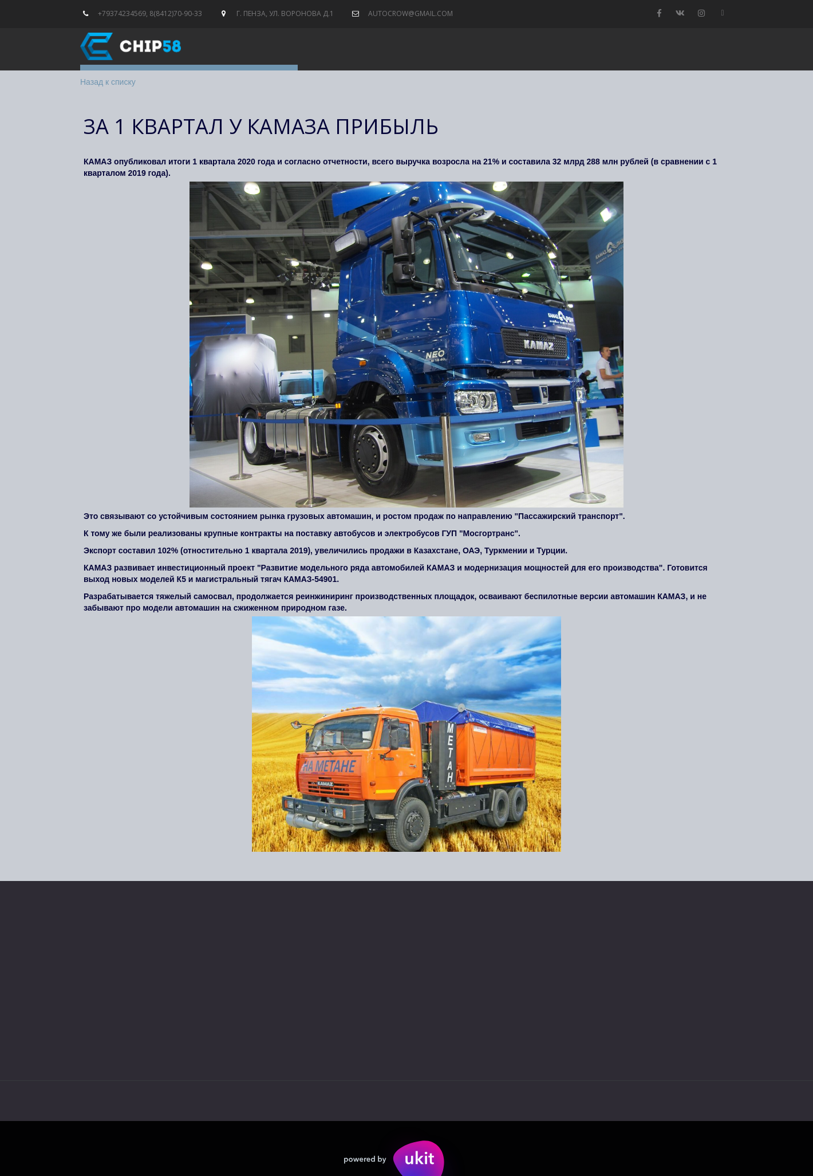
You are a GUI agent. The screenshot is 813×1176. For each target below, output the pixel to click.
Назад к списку (108, 81)
